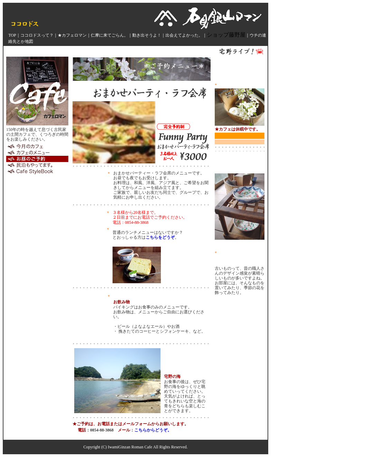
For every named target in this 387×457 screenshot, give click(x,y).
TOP (12, 35)
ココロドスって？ (37, 35)
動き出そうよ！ (146, 35)
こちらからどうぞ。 (153, 430)
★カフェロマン (72, 35)
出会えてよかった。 (184, 35)
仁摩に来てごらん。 (109, 35)
